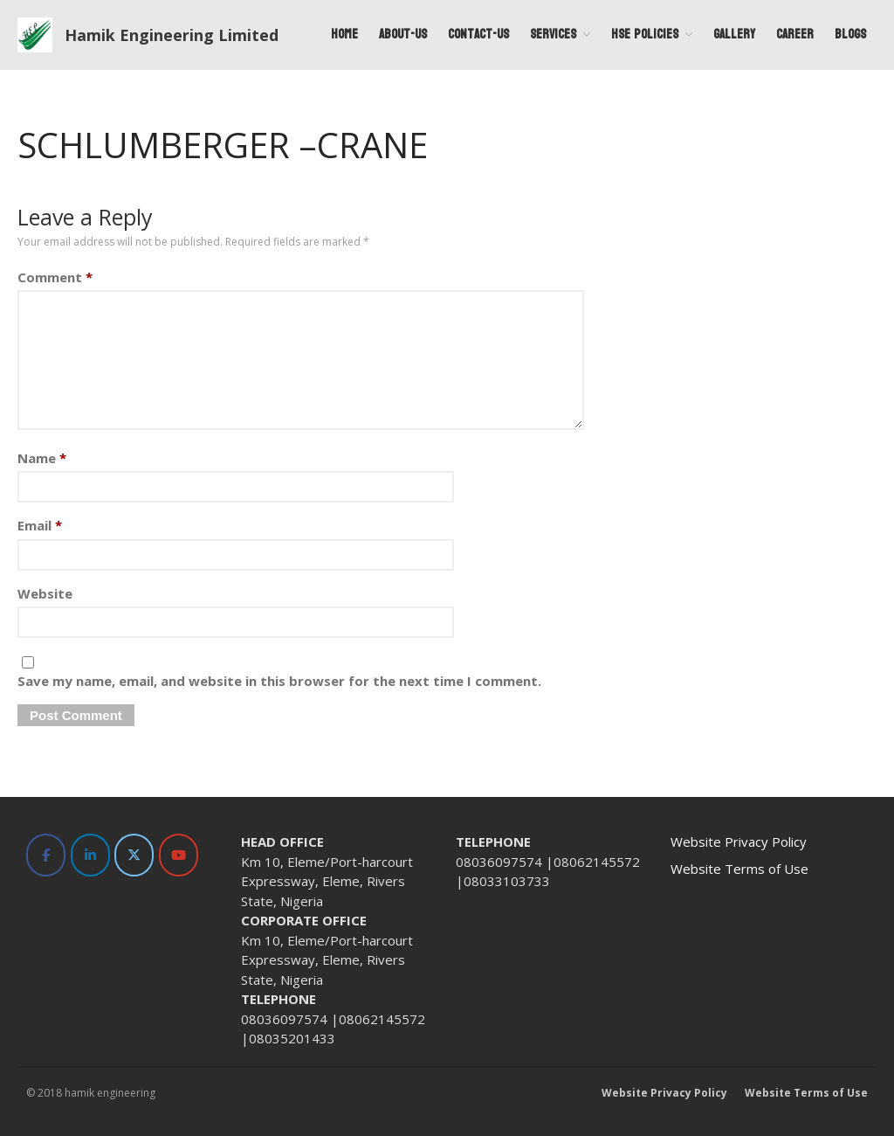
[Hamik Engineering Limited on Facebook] (45, 855)
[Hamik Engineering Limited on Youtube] (178, 855)
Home (344, 34)
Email (39, 525)
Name (41, 458)
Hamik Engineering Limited (172, 34)
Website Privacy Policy (738, 841)
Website (44, 593)
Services (553, 34)
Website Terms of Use (739, 868)
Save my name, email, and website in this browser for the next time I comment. (279, 680)
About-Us (403, 34)
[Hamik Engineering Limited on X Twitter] (134, 855)
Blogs (850, 34)
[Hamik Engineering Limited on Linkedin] (90, 855)
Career (795, 34)
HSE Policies (644, 34)
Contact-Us (478, 34)
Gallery (734, 34)
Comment (55, 277)
